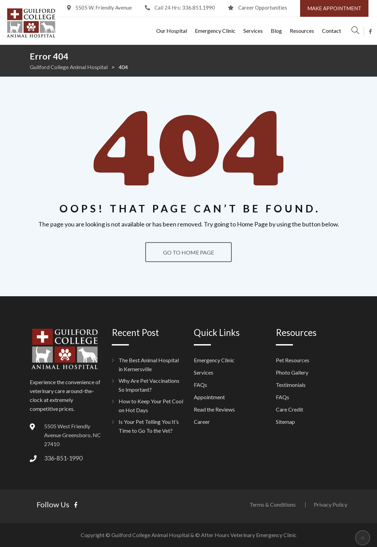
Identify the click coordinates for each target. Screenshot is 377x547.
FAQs (200, 384)
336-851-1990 (63, 458)
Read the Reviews (214, 409)
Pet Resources (292, 360)
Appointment (209, 397)
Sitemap (285, 421)
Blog (276, 30)
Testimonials (291, 384)
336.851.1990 (198, 7)
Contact (331, 30)
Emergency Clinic (215, 30)
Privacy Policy (330, 504)
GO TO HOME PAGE (188, 252)
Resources (302, 30)
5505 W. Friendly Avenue (103, 7)
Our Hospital (171, 30)
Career (202, 421)
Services (253, 30)
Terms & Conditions (273, 504)
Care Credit (289, 409)
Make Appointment (334, 8)
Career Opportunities (262, 7)
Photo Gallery (292, 372)
